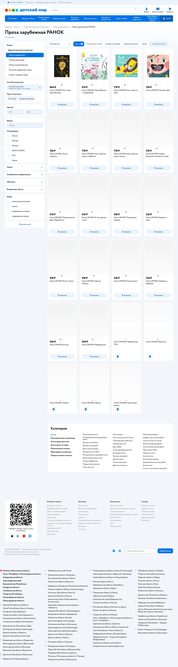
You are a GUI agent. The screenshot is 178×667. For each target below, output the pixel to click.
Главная (8, 27)
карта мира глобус (150, 450)
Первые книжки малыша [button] (61, 455)
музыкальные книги (90, 434)
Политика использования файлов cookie (59, 524)
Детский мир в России (13, 554)
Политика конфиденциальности (59, 520)
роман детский (88, 467)
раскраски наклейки (90, 443)
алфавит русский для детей (153, 438)
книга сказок (118, 434)
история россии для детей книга (95, 455)
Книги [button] (53, 434)
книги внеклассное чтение (123, 438)
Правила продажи (54, 514)
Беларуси (36, 554)
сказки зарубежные (90, 461)
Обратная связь (53, 531)
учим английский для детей (153, 447)
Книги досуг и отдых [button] (60, 445)
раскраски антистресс (91, 452)
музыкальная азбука (150, 434)
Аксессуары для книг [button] (60, 441)
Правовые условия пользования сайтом (37, 549)
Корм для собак (147, 514)
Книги (16, 27)
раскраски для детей (90, 446)
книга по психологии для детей (155, 468)
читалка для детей (119, 462)
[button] (166, 18)
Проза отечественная (18, 65)
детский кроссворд (90, 449)
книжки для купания (150, 459)
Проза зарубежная (61, 27)
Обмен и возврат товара (56, 511)
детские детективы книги (92, 458)
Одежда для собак (148, 517)
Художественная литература (36, 27)
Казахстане (27, 554)
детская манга (118, 459)
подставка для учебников (122, 441)
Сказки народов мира (18, 75)
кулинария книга (119, 453)
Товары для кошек (148, 505)
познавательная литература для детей (95, 438)
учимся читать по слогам (152, 441)
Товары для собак (148, 511)
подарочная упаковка (91, 464)
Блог (112, 523)
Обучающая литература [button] (61, 452)
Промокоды (51, 517)
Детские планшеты (120, 465)
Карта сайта (51, 534)
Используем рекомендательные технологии (21, 552)
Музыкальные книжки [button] (60, 448)
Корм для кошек (148, 508)
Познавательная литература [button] (63, 438)
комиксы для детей (120, 456)
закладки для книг (119, 444)
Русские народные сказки (20, 70)
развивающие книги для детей (154, 462)
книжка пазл (148, 465)
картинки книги (149, 453)
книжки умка (148, 456)
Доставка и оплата (54, 505)
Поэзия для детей (16, 60)
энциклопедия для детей (152, 444)
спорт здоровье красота (122, 450)
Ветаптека (145, 520)
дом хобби (117, 447)
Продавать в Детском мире (57, 508)
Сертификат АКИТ (54, 528)
